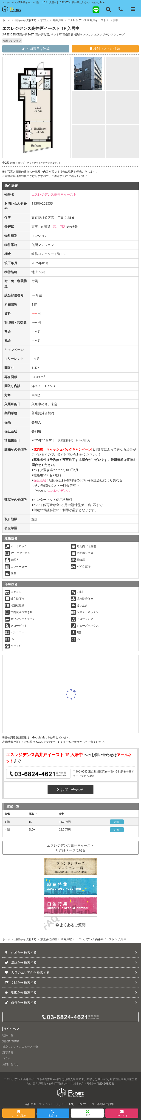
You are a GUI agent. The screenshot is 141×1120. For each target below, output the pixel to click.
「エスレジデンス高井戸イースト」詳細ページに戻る (70, 847)
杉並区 (44, 20)
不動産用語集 (105, 1104)
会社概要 (30, 1104)
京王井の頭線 (48, 939)
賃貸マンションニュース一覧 (20, 1047)
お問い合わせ (70, 789)
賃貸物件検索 (10, 1041)
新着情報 (7, 1052)
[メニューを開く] (133, 9)
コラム (6, 1058)
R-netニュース (86, 1104)
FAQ (71, 1104)
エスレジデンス (59, 490)
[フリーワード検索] (108, 9)
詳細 (116, 821)
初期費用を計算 (36, 48)
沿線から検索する (25, 939)
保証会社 (40, 480)
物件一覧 (7, 1035)
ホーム (6, 20)
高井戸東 (58, 20)
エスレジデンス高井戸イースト (87, 20)
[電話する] (120, 9)
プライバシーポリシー (53, 1104)
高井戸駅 (59, 226)
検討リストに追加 (105, 48)
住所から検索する (25, 20)
